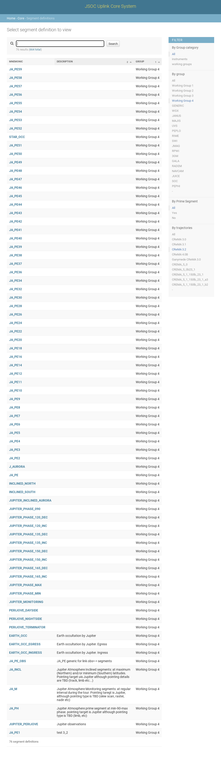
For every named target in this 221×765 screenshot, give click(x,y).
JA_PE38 (15, 255)
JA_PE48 (15, 171)
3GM (175, 156)
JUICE (176, 176)
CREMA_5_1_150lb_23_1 (187, 274)
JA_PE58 (15, 78)
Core (21, 18)
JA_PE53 (15, 120)
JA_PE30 (15, 297)
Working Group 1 (182, 85)
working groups (182, 64)
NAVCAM (178, 171)
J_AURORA (17, 466)
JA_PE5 (14, 433)
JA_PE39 (15, 247)
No (174, 218)
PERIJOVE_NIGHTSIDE (25, 619)
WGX (175, 110)
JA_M (13, 689)
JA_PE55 (15, 103)
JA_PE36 (15, 272)
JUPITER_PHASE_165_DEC (28, 568)
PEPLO (176, 131)
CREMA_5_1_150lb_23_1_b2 (190, 284)
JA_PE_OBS (17, 661)
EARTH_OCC (18, 636)
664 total (35, 49)
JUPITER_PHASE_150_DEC (28, 551)
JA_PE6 (14, 424)
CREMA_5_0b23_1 (183, 269)
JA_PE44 (15, 204)
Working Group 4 (182, 100)
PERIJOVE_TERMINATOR (27, 627)
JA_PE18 (15, 348)
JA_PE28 (15, 306)
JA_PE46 (15, 187)
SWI (174, 141)
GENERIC (178, 105)
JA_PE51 (15, 145)
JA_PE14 (15, 365)
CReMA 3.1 (179, 244)
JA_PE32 (15, 289)
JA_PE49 (15, 162)
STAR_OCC (17, 137)
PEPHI (176, 186)
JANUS (176, 115)
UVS (174, 126)
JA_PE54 (15, 111)
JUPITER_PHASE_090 (24, 509)
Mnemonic (16, 61)
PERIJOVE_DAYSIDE (23, 610)
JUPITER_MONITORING (26, 602)
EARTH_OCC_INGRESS (25, 652)
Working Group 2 (182, 90)
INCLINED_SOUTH (22, 492)
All (173, 54)
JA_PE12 (15, 373)
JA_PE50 (15, 154)
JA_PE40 (15, 238)
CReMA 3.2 (179, 249)
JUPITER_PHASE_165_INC (28, 576)
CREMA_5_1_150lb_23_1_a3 (190, 279)
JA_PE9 (14, 399)
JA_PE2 (14, 458)
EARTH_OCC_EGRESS (25, 644)
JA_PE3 (14, 450)
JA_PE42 (15, 221)
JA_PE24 (15, 323)
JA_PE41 (15, 230)
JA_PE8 (14, 407)
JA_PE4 (14, 441)
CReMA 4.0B (180, 254)
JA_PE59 (15, 69)
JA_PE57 (15, 86)
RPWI (175, 151)
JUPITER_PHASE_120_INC (28, 526)
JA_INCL (15, 669)
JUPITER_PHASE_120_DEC (28, 517)
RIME (175, 136)
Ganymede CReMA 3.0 (186, 259)
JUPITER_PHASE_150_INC (28, 559)
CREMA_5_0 (179, 264)
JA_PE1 (14, 732)
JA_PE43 (15, 213)
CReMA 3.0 (179, 239)
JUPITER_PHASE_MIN (25, 593)
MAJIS (176, 120)
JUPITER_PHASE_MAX (25, 585)
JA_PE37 (15, 264)
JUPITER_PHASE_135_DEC (28, 534)
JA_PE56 (15, 94)
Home (11, 18)
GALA (175, 161)
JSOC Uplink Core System (110, 6)
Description (65, 61)
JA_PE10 (15, 390)
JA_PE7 (14, 416)
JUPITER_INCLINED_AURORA (30, 500)
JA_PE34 (15, 280)
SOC (175, 181)
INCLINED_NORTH (22, 483)
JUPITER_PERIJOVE (23, 724)
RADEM (177, 166)
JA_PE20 (15, 340)
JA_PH (14, 708)
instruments (179, 59)
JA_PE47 (15, 179)
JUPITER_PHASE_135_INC (28, 543)
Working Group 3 (182, 95)
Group (140, 61)
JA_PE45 (15, 196)
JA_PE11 (15, 382)
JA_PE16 (15, 357)
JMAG (176, 146)
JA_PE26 (15, 314)
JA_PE (13, 475)
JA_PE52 (15, 128)
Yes (174, 213)
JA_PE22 (15, 331)
